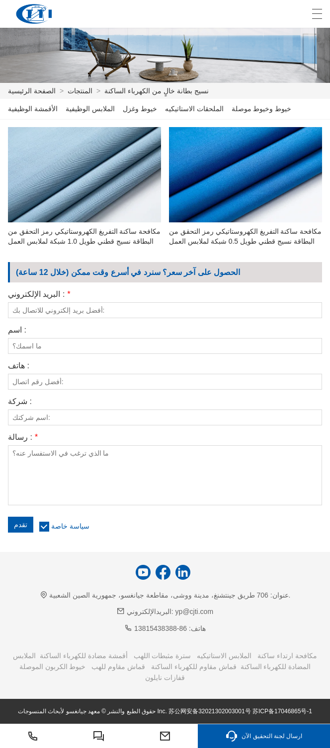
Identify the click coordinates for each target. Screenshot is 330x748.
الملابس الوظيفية (90, 109)
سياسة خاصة (70, 526)
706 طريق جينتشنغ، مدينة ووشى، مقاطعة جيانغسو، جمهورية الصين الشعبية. (169, 595)
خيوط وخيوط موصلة (262, 109)
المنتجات (80, 91)
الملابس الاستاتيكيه (224, 656)
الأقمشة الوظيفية (33, 109)
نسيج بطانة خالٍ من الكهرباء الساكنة (156, 91)
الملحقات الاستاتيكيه (194, 109)
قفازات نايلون (165, 677)
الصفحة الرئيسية (32, 91)
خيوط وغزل (140, 109)
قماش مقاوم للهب (118, 667)
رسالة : (23, 437)
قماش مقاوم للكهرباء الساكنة (194, 667)
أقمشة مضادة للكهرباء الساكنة (84, 656)
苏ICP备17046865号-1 (282, 711)
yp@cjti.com (194, 611)
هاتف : (18, 366)
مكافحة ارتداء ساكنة (287, 656)
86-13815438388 (160, 628)
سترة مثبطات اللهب (162, 656)
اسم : (17, 330)
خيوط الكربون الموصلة (52, 667)
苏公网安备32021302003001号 (209, 711)
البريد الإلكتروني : (39, 294)
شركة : (20, 402)
